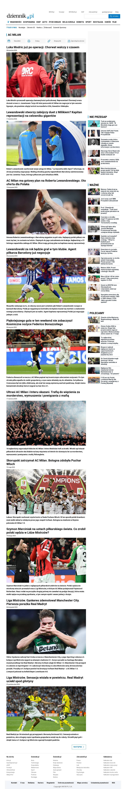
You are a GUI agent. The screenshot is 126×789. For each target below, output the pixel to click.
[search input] (96, 16)
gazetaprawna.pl (107, 12)
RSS (113, 783)
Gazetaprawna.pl (12, 763)
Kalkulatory (108, 757)
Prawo (79, 760)
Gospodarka (35, 765)
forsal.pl (61, 12)
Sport (33, 770)
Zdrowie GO (31, 27)
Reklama (31, 783)
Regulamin (51, 783)
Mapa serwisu (82, 783)
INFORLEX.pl (73, 12)
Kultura (55, 777)
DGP (82, 12)
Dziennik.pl (35, 757)
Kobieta (55, 760)
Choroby (79, 770)
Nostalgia (22, 27)
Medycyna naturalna (83, 767)
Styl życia (79, 775)
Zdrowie (33, 772)
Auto (32, 760)
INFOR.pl (51, 12)
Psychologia (80, 772)
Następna (79, 747)
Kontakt (14, 783)
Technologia (35, 763)
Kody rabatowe (58, 763)
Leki (78, 765)
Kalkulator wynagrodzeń (111, 775)
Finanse (79, 763)
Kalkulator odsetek (109, 770)
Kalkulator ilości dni (109, 763)
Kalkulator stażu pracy (110, 765)
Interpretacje (11, 772)
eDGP (8, 765)
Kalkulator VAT (108, 767)
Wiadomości (35, 767)
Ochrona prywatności (66, 783)
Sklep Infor (10, 775)
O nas (22, 783)
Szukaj (114, 16)
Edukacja (56, 765)
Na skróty (10, 757)
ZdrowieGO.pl (93, 12)
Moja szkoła (57, 767)
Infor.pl (9, 760)
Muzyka (55, 775)
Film (54, 772)
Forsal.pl (9, 767)
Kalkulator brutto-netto (111, 772)
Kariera (40, 783)
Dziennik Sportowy (59, 27)
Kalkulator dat (108, 760)
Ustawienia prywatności (100, 783)
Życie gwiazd (57, 770)
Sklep (117, 12)
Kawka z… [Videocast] (44, 27)
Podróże (33, 775)
